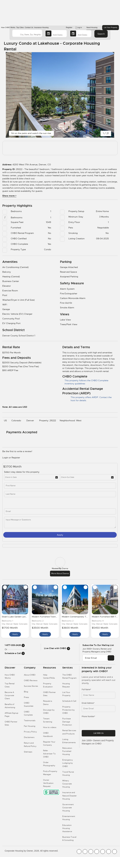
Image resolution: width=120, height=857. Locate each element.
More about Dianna (60, 573)
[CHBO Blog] (90, 851)
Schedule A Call (69, 701)
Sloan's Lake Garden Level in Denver (20, 616)
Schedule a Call (15, 653)
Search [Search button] (101, 33)
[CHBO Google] (114, 851)
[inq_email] (60, 511)
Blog (26, 691)
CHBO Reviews (30, 680)
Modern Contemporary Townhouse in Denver (84, 616)
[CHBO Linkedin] (102, 851)
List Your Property (110, 27)
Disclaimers (29, 737)
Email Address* (88, 703)
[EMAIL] (111, 658)
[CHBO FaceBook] (79, 851)
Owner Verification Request (48, 783)
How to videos (49, 727)
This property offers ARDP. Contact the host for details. (87, 399)
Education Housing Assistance (67, 828)
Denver (30, 420)
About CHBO (29, 675)
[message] (60, 522)
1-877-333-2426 (15, 645)
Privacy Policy (30, 731)
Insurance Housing (41, 27)
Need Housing (93, 27)
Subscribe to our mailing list (98, 645)
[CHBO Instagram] (96, 851)
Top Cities (20, 27)
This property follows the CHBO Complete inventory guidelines (85, 382)
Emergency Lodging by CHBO (67, 763)
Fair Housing (29, 726)
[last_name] (60, 494)
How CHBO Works (8, 27)
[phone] (35, 502)
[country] (27, 33)
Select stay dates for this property (22, 471)
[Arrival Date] (56, 33)
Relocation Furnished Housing (67, 751)
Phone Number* (88, 716)
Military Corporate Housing (67, 783)
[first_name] (60, 486)
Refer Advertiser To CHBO (49, 753)
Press (26, 697)
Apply (60, 534)
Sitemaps (28, 752)
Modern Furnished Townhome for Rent (51, 616)
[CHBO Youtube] (85, 851)
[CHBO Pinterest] (108, 851)
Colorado (17, 420)
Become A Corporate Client (9, 695)
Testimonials (29, 720)
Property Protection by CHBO (68, 710)
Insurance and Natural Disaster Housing (69, 795)
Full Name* (86, 689)
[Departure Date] (80, 33)
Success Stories (31, 686)
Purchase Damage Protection (67, 721)
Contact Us (29, 27)
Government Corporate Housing (68, 807)
